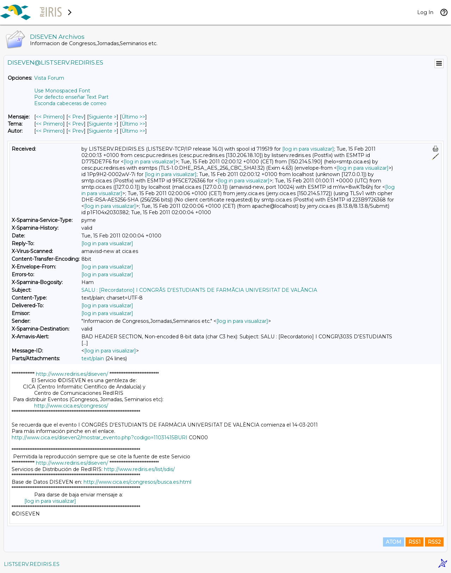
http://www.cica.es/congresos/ (71, 406)
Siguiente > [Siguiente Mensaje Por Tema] (103, 124)
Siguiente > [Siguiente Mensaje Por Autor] (103, 131)
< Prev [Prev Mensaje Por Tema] (76, 124)
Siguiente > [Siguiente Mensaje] (103, 117)
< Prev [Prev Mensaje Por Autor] (76, 131)
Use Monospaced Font (62, 91)
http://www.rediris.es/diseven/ (72, 374)
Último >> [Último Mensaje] (133, 117)
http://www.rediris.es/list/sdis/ (139, 469)
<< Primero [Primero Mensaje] (49, 117)
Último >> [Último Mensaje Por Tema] (133, 124)
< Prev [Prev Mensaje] (76, 117)
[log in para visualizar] (308, 149)
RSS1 (414, 542)
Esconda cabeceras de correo (70, 103)
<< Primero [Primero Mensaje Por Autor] (49, 131)
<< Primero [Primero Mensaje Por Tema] (49, 124)
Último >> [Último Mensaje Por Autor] (133, 131)
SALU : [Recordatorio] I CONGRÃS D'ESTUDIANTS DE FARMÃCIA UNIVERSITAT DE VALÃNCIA (199, 290)
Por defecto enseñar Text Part (71, 97)
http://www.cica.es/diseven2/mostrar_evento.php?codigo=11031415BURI (99, 437)
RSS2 (434, 542)
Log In (425, 12)
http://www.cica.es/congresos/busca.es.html (137, 482)
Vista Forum (49, 78)
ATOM (393, 542)
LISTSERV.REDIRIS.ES (32, 564)
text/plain (92, 358)
